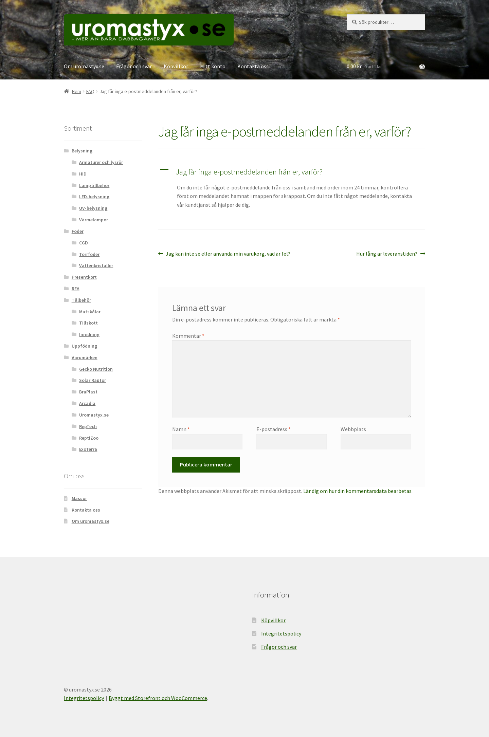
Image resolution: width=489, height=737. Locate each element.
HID (83, 174)
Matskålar (90, 312)
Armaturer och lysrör (101, 162)
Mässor (79, 498)
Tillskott (88, 323)
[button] (291, 172)
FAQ (90, 91)
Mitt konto (212, 66)
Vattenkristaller (96, 265)
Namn (181, 429)
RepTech (88, 426)
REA (75, 288)
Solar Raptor (92, 380)
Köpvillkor (176, 66)
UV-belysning (93, 208)
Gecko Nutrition (96, 369)
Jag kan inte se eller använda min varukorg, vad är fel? (227, 254)
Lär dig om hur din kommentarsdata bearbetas (357, 490)
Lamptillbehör (94, 185)
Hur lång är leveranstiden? (386, 254)
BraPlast (88, 392)
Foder (78, 231)
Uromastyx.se (94, 415)
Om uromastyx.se (84, 66)
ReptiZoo (88, 438)
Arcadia (87, 403)
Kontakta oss (253, 66)
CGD (83, 243)
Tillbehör (81, 300)
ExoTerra (88, 449)
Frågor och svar (134, 66)
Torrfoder (89, 254)
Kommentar (188, 335)
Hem (76, 91)
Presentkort (84, 277)
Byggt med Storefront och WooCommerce (158, 698)
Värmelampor (93, 220)
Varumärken (84, 357)
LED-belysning (94, 197)
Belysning (82, 151)
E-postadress (273, 429)
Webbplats (353, 429)
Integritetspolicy (281, 633)
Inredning (89, 334)
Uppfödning (84, 346)
